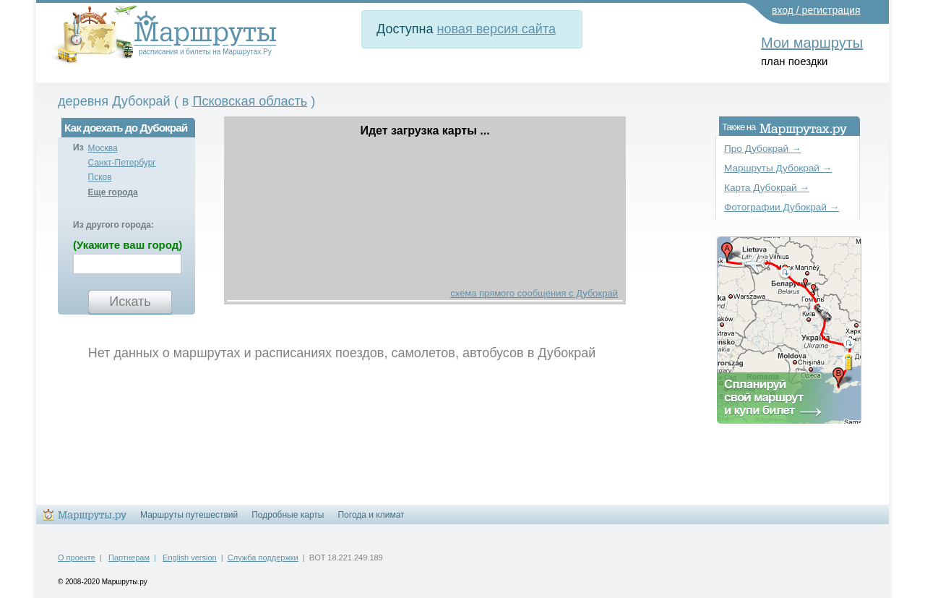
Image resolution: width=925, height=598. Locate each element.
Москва (103, 148)
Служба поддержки (263, 557)
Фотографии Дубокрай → (781, 207)
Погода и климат (370, 515)
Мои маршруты (812, 43)
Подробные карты (287, 515)
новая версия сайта (496, 29)
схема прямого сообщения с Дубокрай (534, 293)
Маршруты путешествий (189, 515)
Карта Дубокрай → (766, 187)
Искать (129, 301)
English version (190, 557)
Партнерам (129, 557)
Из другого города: (113, 225)
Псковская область (249, 101)
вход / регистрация (816, 10)
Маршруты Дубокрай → (778, 168)
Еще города (113, 192)
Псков (100, 177)
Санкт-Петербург (122, 163)
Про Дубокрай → (762, 148)
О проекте (76, 557)
